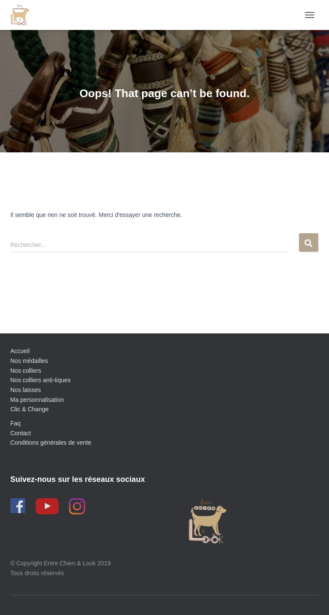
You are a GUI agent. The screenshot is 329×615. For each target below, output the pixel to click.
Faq (15, 423)
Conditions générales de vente (50, 442)
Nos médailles (29, 360)
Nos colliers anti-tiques (40, 380)
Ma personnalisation (37, 399)
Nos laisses (25, 389)
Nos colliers (25, 370)
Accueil (20, 351)
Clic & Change (29, 409)
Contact (20, 433)
